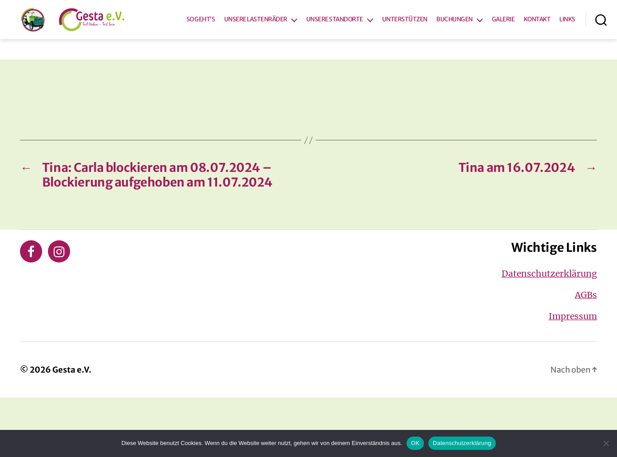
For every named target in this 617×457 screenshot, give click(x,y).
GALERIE (528, 44)
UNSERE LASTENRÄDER (280, 44)
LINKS (567, 55)
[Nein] (605, 443)
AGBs (586, 355)
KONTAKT (561, 44)
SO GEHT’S (225, 44)
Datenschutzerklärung (549, 333)
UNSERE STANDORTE (359, 44)
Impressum (573, 376)
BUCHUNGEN (479, 44)
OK (415, 443)
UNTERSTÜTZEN (429, 44)
